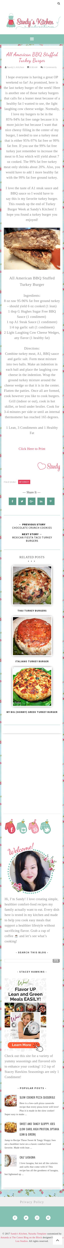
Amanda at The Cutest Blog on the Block (21, 1237)
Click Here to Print (32, 449)
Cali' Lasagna (27, 1157)
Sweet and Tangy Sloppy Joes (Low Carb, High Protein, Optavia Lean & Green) (39, 1129)
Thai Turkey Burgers (32, 610)
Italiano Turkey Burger (32, 661)
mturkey (24, 482)
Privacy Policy (32, 1202)
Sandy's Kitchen (19, 1233)
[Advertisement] (32, 772)
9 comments (50, 67)
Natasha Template (37, 1233)
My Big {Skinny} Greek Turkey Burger (32, 712)
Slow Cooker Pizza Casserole (37, 1097)
